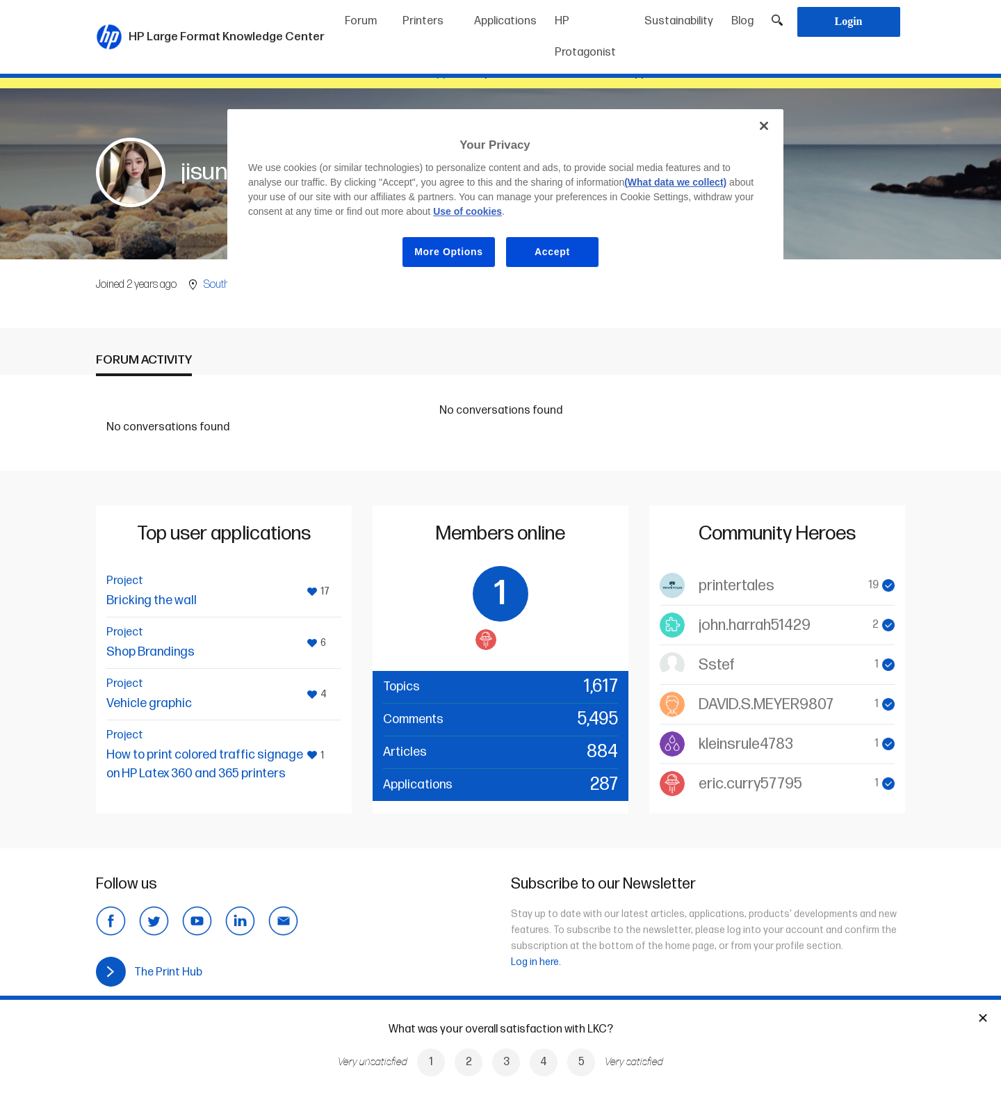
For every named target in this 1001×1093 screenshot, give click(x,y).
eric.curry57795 (750, 784)
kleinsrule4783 (746, 744)
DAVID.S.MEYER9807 (766, 704)
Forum (361, 21)
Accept (552, 251)
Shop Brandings (150, 652)
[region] (505, 199)
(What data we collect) (675, 182)
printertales (736, 585)
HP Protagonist (585, 37)
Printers (422, 21)
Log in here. (536, 962)
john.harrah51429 (755, 625)
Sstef (717, 665)
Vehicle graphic (149, 703)
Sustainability (678, 21)
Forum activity (144, 360)
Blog (742, 21)
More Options (448, 251)
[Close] (764, 126)
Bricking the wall (151, 600)
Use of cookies (467, 211)
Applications (505, 21)
